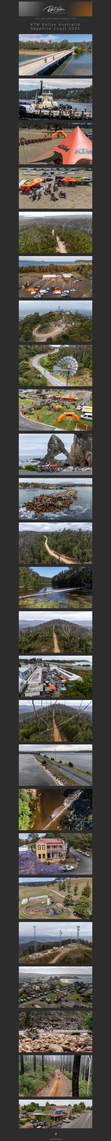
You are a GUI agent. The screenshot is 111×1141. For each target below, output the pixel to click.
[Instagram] (56, 1134)
